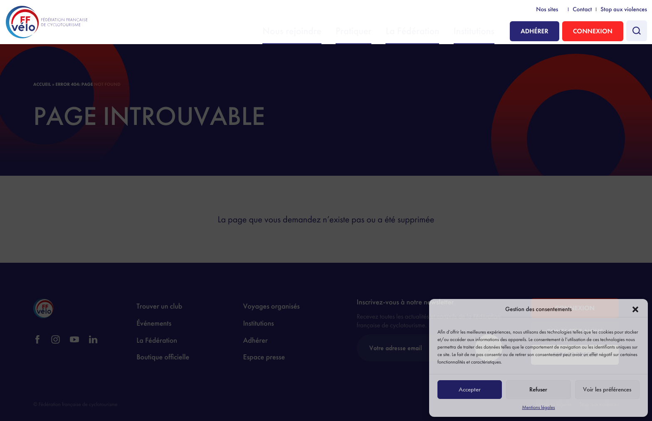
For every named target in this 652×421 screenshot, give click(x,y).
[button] (635, 309)
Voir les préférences (607, 389)
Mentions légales (538, 407)
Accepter (470, 389)
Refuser (538, 389)
